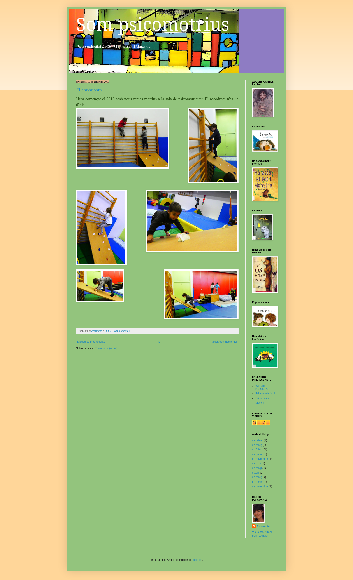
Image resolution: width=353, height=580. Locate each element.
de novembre (260, 458)
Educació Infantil (265, 393)
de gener (257, 454)
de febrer (257, 440)
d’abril (255, 472)
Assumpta (263, 526)
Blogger (197, 559)
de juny (256, 463)
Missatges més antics (224, 341)
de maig (257, 468)
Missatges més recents (91, 341)
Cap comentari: (122, 331)
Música (259, 402)
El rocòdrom (89, 89)
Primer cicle (262, 398)
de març (257, 445)
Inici (158, 341)
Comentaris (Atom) (106, 348)
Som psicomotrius (152, 24)
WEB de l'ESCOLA (261, 387)
